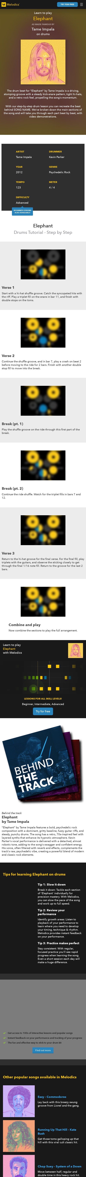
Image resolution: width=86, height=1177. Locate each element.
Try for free (67, 4)
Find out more (43, 1050)
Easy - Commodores (52, 1097)
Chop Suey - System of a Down (59, 1166)
